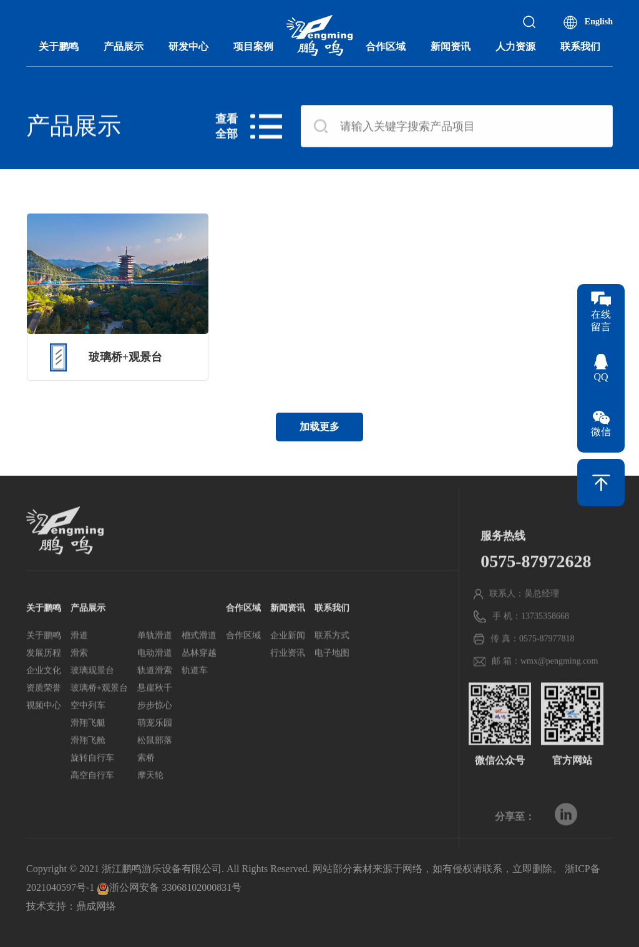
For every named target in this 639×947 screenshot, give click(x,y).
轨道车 (195, 691)
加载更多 (319, 426)
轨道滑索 (154, 691)
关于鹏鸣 (59, 46)
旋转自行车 (92, 778)
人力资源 (515, 46)
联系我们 (580, 46)
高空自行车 (92, 796)
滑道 (79, 656)
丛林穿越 (199, 674)
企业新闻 (287, 656)
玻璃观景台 (92, 691)
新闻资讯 (451, 46)
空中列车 (88, 726)
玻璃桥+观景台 (99, 709)
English (599, 21)
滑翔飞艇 (88, 743)
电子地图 (332, 674)
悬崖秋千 (154, 709)
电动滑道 (154, 674)
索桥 (146, 778)
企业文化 (43, 691)
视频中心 (43, 726)
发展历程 (43, 674)
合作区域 (386, 46)
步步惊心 (154, 726)
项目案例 (253, 46)
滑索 (79, 674)
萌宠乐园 (154, 743)
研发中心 (188, 46)
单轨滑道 (154, 656)
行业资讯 (287, 674)
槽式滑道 (199, 656)
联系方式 (332, 656)
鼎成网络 (96, 906)
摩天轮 (150, 796)
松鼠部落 (154, 761)
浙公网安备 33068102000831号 (169, 887)
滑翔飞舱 (88, 761)
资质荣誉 (43, 709)
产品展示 (124, 46)
